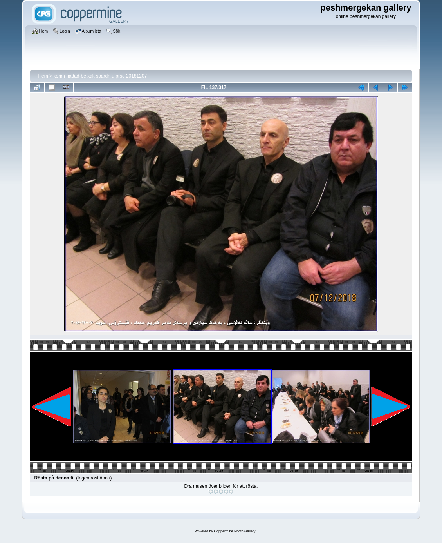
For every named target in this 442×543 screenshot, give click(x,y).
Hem (43, 76)
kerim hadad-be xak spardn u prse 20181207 (100, 76)
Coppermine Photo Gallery (234, 531)
